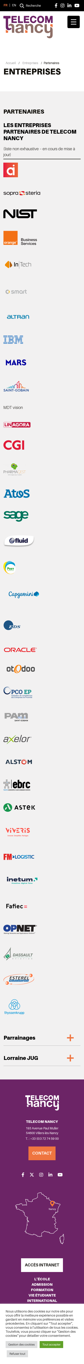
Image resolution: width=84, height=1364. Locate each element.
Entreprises (30, 63)
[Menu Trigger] (73, 22)
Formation (42, 1290)
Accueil (11, 63)
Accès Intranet (42, 1265)
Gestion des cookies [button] (21, 1344)
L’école (42, 1279)
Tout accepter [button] (51, 1344)
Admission (42, 1284)
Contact (42, 1153)
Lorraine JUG (21, 1058)
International (42, 1301)
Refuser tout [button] (17, 1353)
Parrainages (19, 1038)
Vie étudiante (42, 1295)
